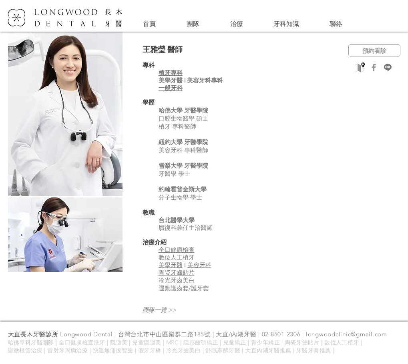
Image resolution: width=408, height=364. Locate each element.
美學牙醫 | (173, 80)
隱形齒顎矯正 (200, 342)
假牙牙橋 (149, 350)
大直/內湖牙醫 (236, 334)
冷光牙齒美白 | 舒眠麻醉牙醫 (204, 350)
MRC (173, 342)
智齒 (127, 350)
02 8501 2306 (281, 334)
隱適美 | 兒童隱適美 (135, 342)
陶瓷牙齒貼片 (302, 342)
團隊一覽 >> (159, 310)
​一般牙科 (171, 87)
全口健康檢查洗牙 (82, 342)
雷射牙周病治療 (67, 350)
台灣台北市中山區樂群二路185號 (164, 334)
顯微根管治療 (25, 350)
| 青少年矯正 (264, 342)
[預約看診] (374, 50)
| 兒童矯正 (232, 342)
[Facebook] (374, 67)
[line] (388, 67)
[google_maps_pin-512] (360, 67)
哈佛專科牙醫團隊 (31, 342)
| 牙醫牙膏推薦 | (312, 350)
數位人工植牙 (341, 342)
